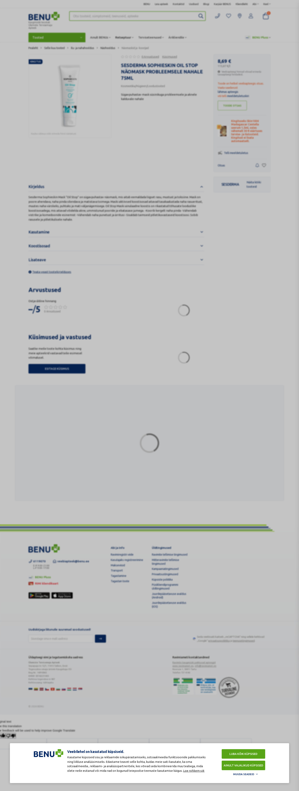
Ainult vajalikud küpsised (243, 765)
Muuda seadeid (243, 774)
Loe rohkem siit (193, 770)
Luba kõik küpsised (243, 753)
